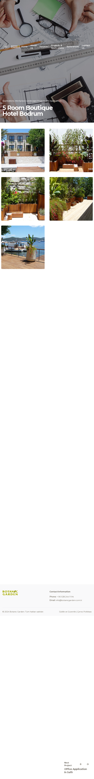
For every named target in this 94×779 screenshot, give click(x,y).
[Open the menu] (5, 46)
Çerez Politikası (84, 612)
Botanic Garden (17, 612)
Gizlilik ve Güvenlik (67, 612)
